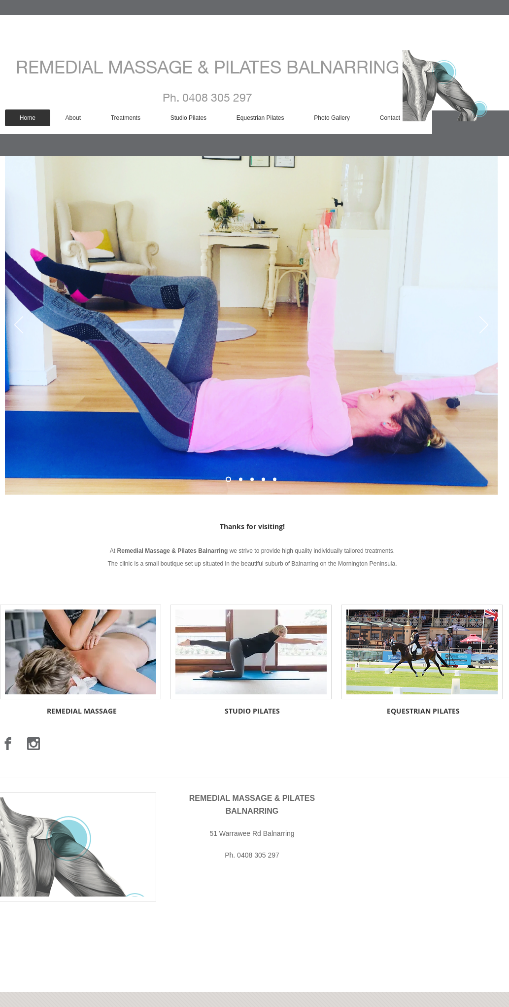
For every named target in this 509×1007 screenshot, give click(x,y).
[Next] (483, 325)
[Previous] (18, 325)
